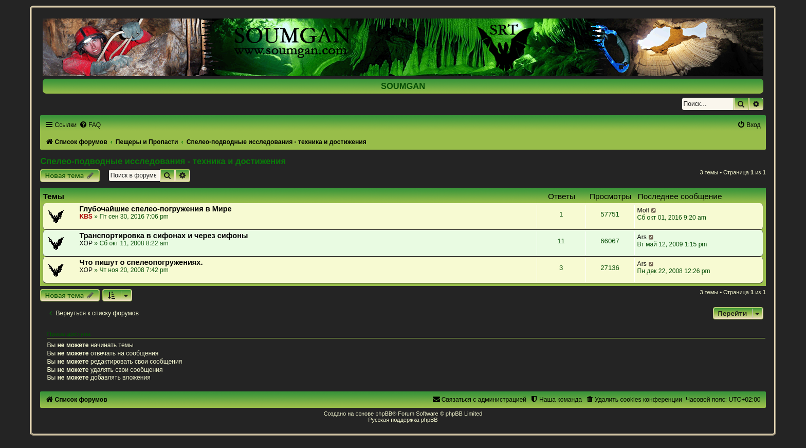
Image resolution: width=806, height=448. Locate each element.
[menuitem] (90, 125)
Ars (642, 237)
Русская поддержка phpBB (402, 420)
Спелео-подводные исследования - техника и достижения (163, 161)
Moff (643, 210)
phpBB (383, 413)
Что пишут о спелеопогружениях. (141, 262)
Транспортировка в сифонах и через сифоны (163, 235)
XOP (86, 243)
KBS (86, 216)
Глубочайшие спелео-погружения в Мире (155, 209)
